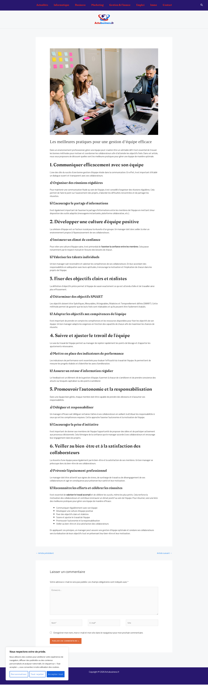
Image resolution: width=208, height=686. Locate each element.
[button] (201, 5)
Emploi (140, 5)
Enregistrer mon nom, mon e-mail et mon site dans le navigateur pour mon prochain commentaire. (98, 634)
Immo (153, 5)
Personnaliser (19, 674)
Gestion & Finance (119, 5)
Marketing (97, 5)
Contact (167, 5)
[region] (37, 663)
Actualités (42, 5)
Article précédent (45, 553)
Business (80, 5)
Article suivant (164, 553)
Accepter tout (55, 674)
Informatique (61, 5)
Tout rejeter (37, 674)
